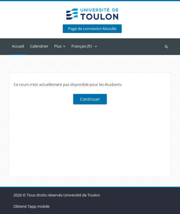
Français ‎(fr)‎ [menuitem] (81, 46)
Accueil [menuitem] (18, 46)
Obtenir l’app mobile (31, 206)
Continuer (90, 99)
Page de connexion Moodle (92, 28)
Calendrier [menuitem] (39, 46)
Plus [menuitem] (58, 46)
